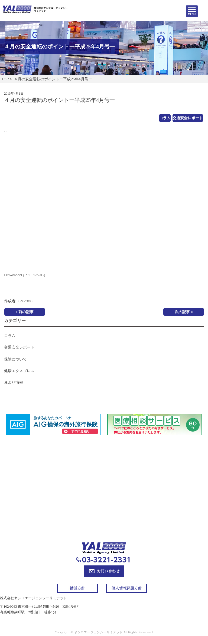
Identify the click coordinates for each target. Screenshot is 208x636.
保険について (15, 359)
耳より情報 (13, 382)
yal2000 (25, 301)
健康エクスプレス (19, 370)
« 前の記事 (25, 311)
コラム (165, 117)
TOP (5, 79)
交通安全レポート (188, 117)
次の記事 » (184, 311)
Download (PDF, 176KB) (24, 275)
